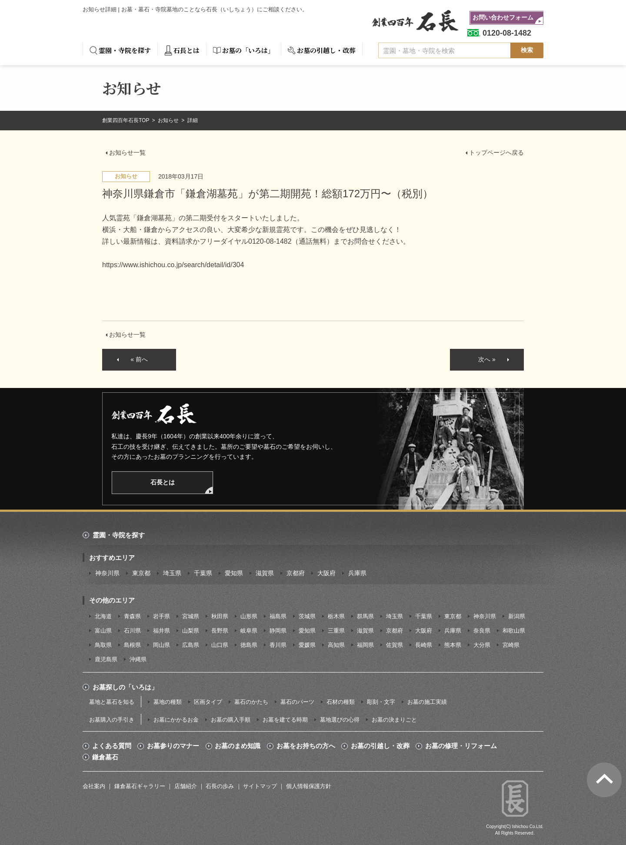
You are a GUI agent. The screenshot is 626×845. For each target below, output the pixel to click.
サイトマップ (260, 786)
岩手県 (161, 616)
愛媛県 (307, 645)
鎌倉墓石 (105, 757)
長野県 (219, 630)
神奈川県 (107, 573)
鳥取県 (103, 645)
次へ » (487, 359)
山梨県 (190, 630)
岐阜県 (248, 630)
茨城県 (307, 616)
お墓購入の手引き (111, 719)
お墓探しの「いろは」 (125, 687)
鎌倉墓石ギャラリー (139, 786)
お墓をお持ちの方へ (305, 745)
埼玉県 (172, 573)
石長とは (186, 50)
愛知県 (234, 573)
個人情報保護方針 (308, 786)
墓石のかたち (251, 702)
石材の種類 (340, 702)
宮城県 (190, 616)
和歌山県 (514, 630)
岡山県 (161, 645)
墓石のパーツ (297, 702)
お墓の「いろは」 (248, 50)
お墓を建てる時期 (285, 719)
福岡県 (365, 645)
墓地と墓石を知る (111, 702)
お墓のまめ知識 (237, 745)
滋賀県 (265, 573)
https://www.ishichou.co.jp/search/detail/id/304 (173, 264)
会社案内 (94, 786)
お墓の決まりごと (394, 719)
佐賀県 (394, 645)
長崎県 (423, 645)
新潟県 (516, 616)
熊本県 (452, 645)
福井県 (161, 630)
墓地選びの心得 (340, 719)
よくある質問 (111, 745)
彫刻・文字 (381, 702)
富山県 (103, 630)
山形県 (248, 616)
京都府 (295, 573)
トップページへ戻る (496, 152)
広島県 (190, 645)
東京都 (141, 573)
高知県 (336, 645)
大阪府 (326, 573)
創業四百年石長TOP (126, 120)
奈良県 (481, 630)
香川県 (278, 645)
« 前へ (139, 359)
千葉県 (203, 573)
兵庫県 (357, 573)
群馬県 (365, 616)
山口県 (219, 645)
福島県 (278, 616)
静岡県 (278, 630)
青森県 (132, 616)
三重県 (336, 630)
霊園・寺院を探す (125, 50)
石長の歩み (220, 786)
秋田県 (219, 616)
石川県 (132, 630)
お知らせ (169, 120)
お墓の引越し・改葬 (326, 50)
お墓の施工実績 (427, 702)
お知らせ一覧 (127, 152)
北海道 (103, 616)
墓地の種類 (167, 702)
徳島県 (248, 645)
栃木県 (336, 616)
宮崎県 (511, 645)
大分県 (481, 645)
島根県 (132, 645)
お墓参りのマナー (173, 745)
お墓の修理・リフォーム (461, 745)
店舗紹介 (185, 786)
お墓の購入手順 (230, 719)
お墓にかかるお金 (176, 719)
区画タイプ (208, 702)
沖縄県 (138, 659)
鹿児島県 (106, 659)
